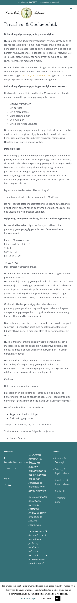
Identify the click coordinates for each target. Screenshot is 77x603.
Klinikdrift (60, 490)
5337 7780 (12, 468)
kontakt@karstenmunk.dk (49, 2)
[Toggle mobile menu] (71, 9)
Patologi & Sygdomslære (62, 471)
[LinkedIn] (9, 485)
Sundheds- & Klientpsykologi (62, 482)
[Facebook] (5, 485)
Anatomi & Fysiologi (60, 460)
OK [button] (57, 598)
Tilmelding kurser (60, 499)
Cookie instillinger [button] (27, 598)
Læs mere (46, 598)
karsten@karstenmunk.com (36, 75)
